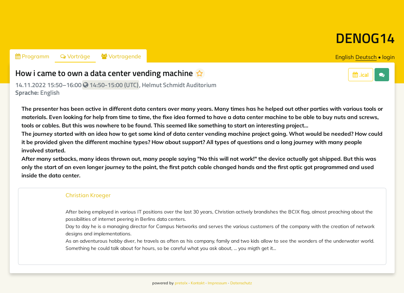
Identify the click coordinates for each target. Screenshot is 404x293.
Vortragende (121, 56)
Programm (32, 56)
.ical (361, 74)
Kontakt (198, 283)
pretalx (181, 283)
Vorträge (75, 56)
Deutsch (366, 56)
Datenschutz (241, 283)
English (344, 56)
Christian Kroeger (88, 195)
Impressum (217, 283)
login (388, 56)
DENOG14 (365, 38)
